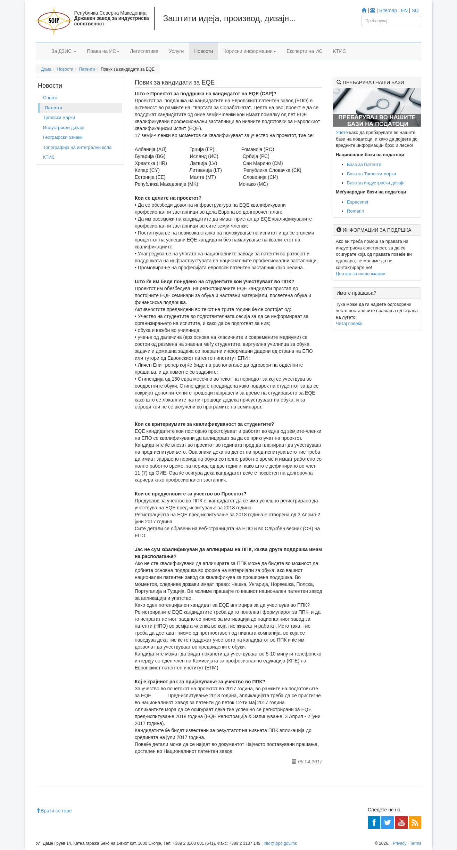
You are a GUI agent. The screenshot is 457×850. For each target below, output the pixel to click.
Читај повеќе (349, 323)
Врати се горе (54, 810)
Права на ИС (103, 51)
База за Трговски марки (371, 173)
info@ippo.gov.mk (280, 843)
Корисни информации (249, 51)
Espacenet (357, 202)
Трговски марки (59, 117)
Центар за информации (360, 273)
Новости (203, 51)
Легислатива (144, 51)
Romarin (355, 211)
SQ (415, 10)
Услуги (176, 51)
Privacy (399, 843)
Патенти (87, 69)
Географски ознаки (63, 137)
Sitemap (388, 10)
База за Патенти (364, 164)
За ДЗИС (63, 51)
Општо (50, 97)
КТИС (49, 157)
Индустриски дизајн (63, 127)
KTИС (339, 51)
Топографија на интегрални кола (77, 147)
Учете (342, 132)
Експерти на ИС (304, 51)
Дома (46, 69)
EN (404, 10)
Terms (415, 843)
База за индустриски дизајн (376, 182)
